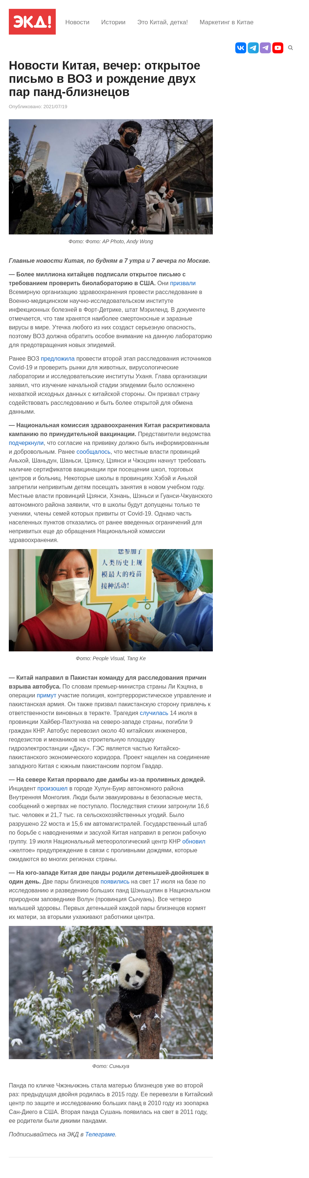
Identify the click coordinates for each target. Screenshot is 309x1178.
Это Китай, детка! (162, 22)
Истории (113, 22)
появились (115, 881)
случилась (154, 713)
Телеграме (100, 1134)
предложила (57, 358)
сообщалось (94, 451)
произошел (52, 788)
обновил (194, 841)
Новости (77, 22)
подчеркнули (26, 442)
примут (46, 695)
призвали (183, 283)
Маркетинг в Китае (227, 22)
